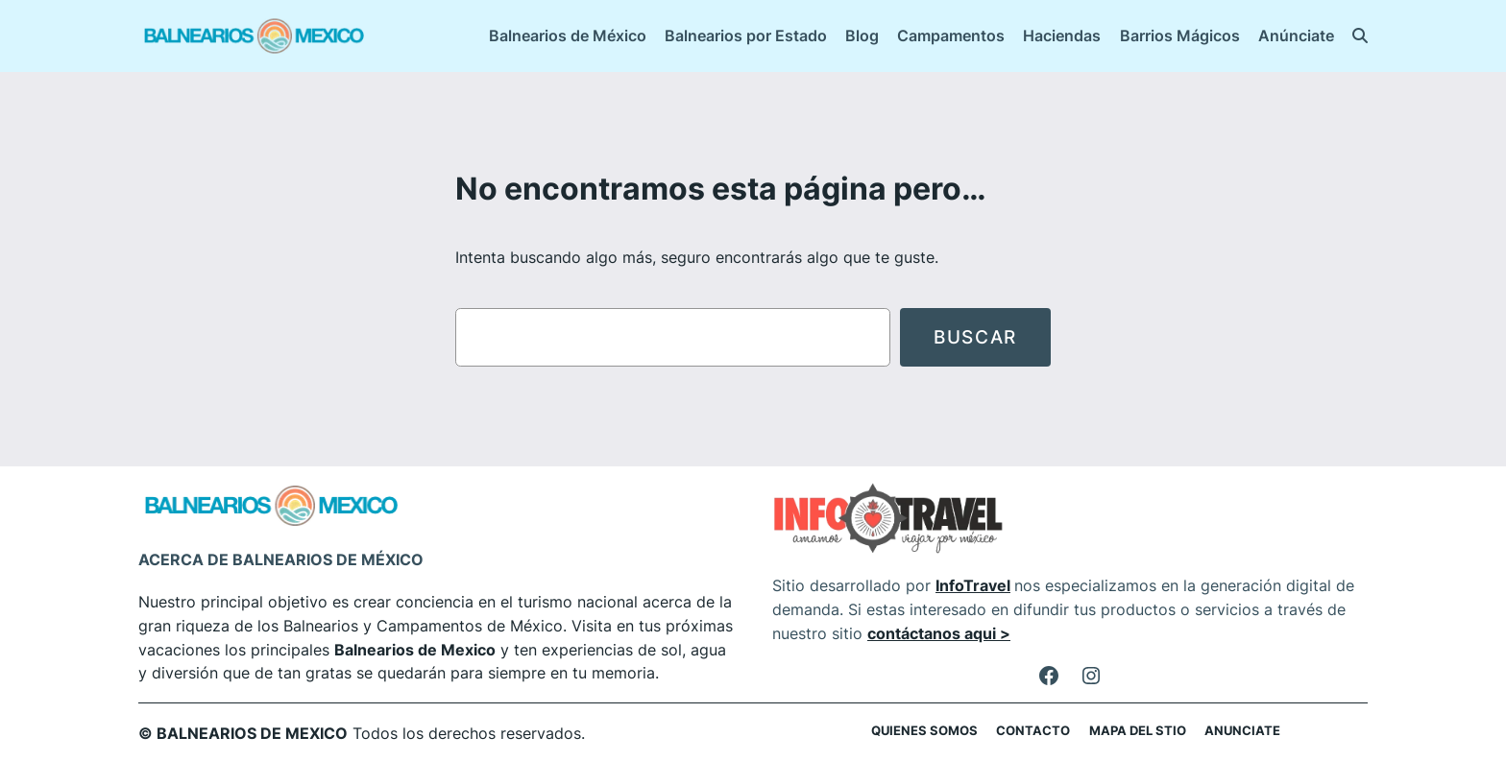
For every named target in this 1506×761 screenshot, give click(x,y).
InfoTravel (972, 585)
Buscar (975, 336)
